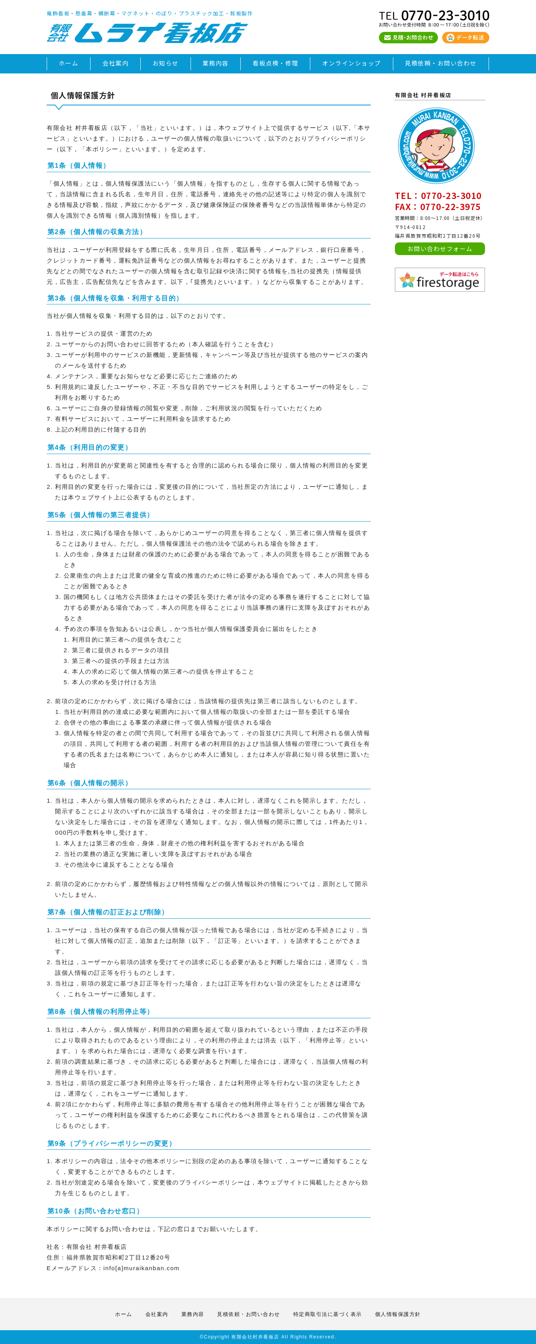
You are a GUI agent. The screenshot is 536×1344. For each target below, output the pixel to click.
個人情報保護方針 (398, 1314)
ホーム (69, 63)
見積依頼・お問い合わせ (441, 63)
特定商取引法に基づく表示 (327, 1314)
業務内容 (215, 63)
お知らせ (166, 63)
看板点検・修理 (275, 63)
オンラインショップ (351, 63)
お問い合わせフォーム (440, 248)
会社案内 (115, 63)
